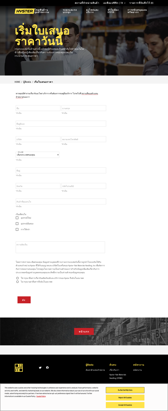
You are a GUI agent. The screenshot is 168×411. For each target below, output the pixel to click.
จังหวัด (19, 186)
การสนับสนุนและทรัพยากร (137, 11)
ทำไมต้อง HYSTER (113, 11)
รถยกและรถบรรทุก (70, 11)
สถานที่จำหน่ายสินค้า (87, 3)
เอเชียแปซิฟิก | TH (114, 3)
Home (17, 81)
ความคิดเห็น (21, 244)
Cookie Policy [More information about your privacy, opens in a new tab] (41, 396)
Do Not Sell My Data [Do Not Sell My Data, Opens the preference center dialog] (125, 390)
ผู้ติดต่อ (27, 81)
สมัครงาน (137, 370)
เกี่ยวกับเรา (114, 370)
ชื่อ (17, 108)
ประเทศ (20, 152)
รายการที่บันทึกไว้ (141, 3)
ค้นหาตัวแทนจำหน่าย (95, 370)
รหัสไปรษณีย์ (68, 186)
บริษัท (19, 139)
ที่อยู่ (18, 171)
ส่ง (24, 300)
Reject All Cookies (125, 398)
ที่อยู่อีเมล (20, 124)
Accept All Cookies (125, 405)
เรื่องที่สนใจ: (21, 214)
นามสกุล (66, 108)
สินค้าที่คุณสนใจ (23, 202)
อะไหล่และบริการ (92, 11)
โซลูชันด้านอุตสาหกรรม (42, 11)
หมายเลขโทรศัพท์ (70, 139)
